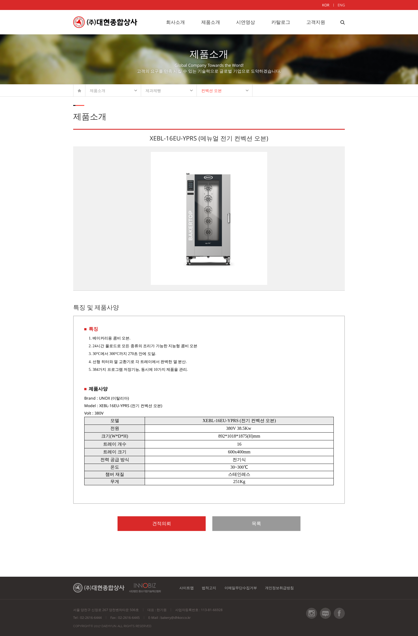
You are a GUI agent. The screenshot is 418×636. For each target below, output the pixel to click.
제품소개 (210, 22)
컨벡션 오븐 (211, 90)
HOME (79, 90)
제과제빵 (153, 90)
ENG (341, 4)
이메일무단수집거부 (250, 588)
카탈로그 (280, 22)
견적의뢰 (182, 523)
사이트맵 (188, 588)
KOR (325, 4)
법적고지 (214, 588)
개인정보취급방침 (293, 588)
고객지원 (315, 22)
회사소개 (175, 22)
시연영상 (245, 22)
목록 (236, 523)
